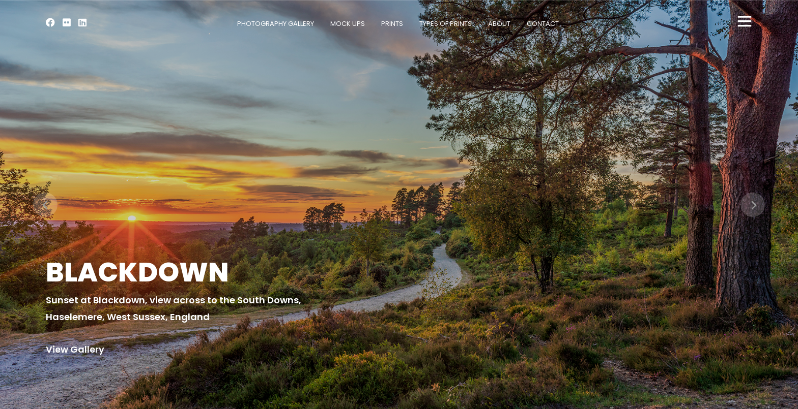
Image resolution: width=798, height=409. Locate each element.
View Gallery (75, 349)
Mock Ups (347, 23)
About (499, 23)
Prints (392, 23)
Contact (543, 23)
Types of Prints (445, 23)
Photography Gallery (275, 23)
